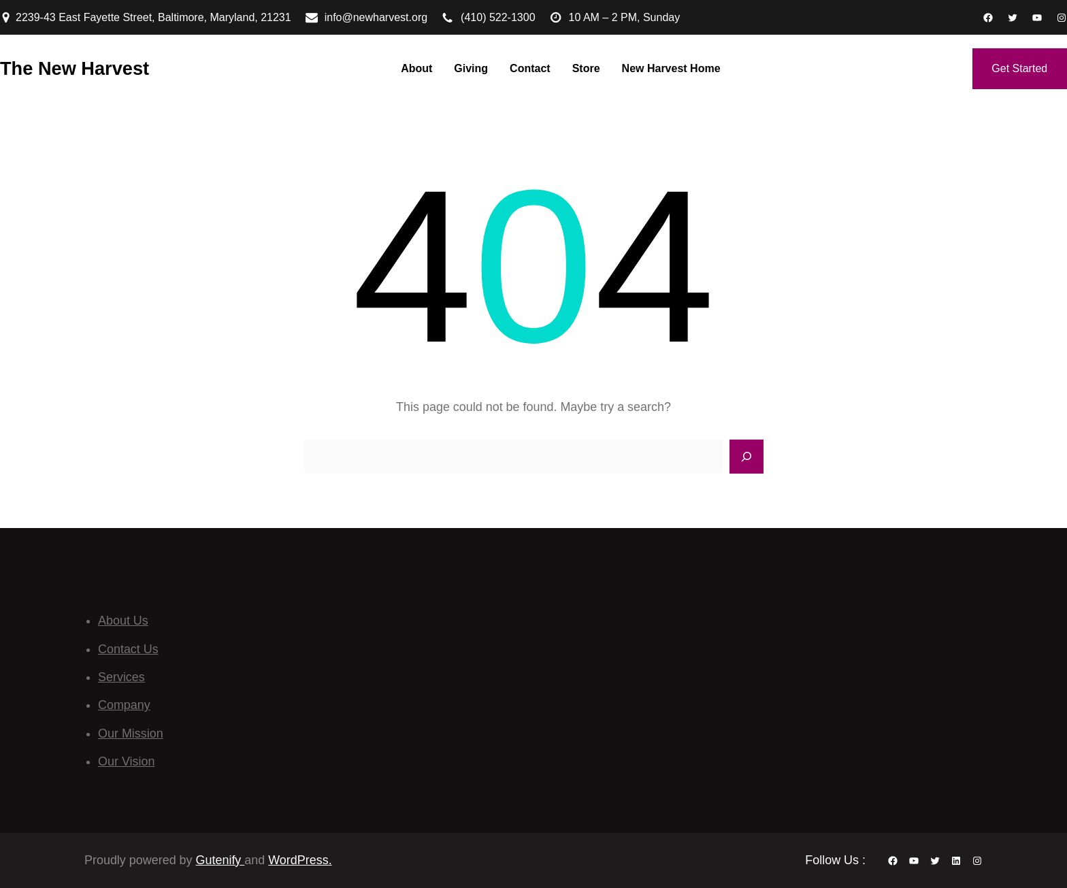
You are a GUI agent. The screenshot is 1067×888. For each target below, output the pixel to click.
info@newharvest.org (376, 17)
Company (124, 705)
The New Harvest (74, 68)
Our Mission (130, 733)
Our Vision (126, 761)
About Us (123, 620)
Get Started (1019, 68)
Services (121, 677)
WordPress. (299, 860)
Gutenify (220, 860)
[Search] (746, 457)
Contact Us (128, 649)
